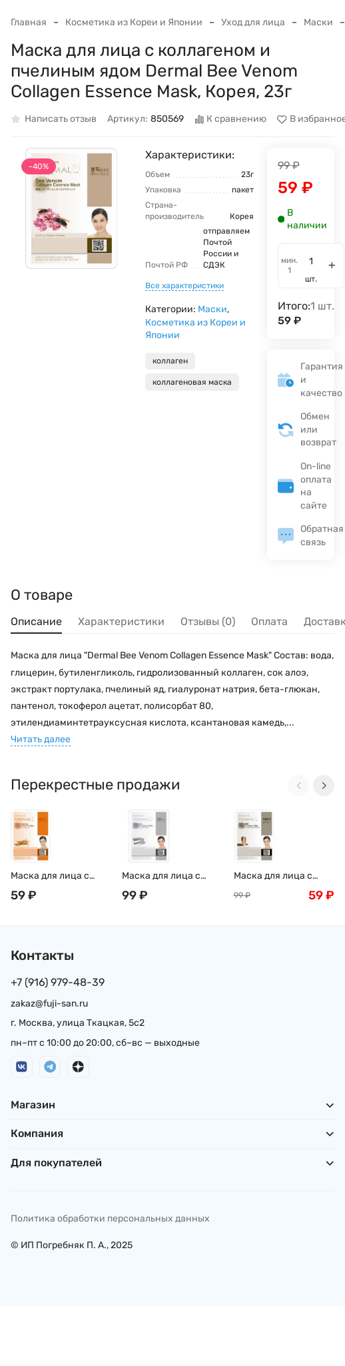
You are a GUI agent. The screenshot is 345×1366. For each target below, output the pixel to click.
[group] (71, 208)
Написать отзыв (54, 119)
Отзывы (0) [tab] (207, 621)
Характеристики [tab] (121, 621)
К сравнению (230, 119)
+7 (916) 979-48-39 (58, 982)
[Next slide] (323, 785)
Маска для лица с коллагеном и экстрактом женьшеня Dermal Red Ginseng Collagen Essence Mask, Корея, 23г (60, 876)
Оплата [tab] (269, 621)
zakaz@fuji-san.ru (49, 1003)
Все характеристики (184, 285)
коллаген (170, 360)
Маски (318, 22)
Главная (29, 22)
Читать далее (41, 739)
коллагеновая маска (192, 382)
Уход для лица (253, 22)
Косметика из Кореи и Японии (133, 22)
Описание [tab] (36, 621)
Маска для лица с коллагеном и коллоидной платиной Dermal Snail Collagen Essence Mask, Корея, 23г (172, 876)
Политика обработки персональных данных (110, 1218)
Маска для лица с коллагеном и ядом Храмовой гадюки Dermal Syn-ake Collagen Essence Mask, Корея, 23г (284, 876)
